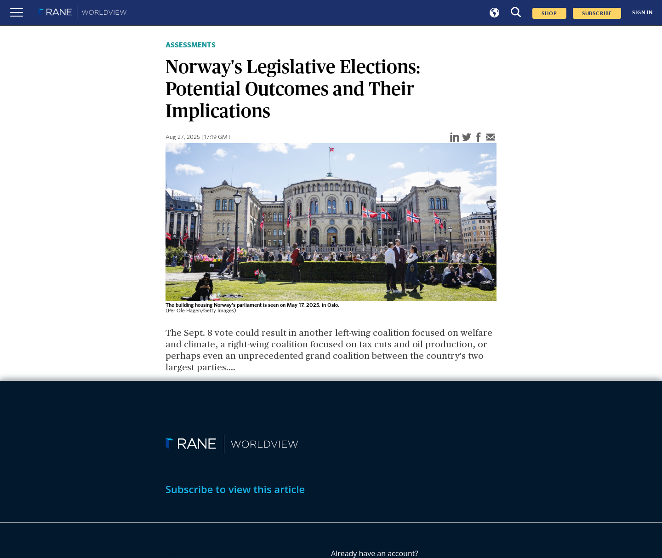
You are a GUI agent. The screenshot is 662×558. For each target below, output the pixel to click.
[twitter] (467, 137)
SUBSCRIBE (597, 13)
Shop (549, 13)
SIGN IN (642, 12)
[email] (490, 137)
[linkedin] (455, 137)
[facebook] (479, 137)
